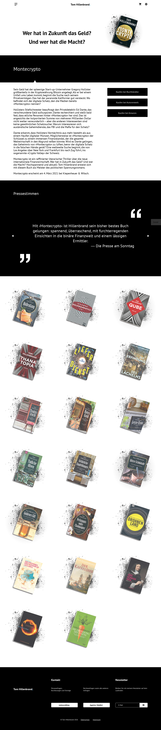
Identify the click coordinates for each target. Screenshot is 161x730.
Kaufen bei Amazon (127, 113)
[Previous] (13, 236)
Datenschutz (85, 720)
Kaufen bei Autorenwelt (127, 102)
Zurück (156, 222)
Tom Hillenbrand (80, 4)
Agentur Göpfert (96, 704)
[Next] (148, 236)
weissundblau (64, 704)
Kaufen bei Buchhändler (127, 91)
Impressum (97, 720)
